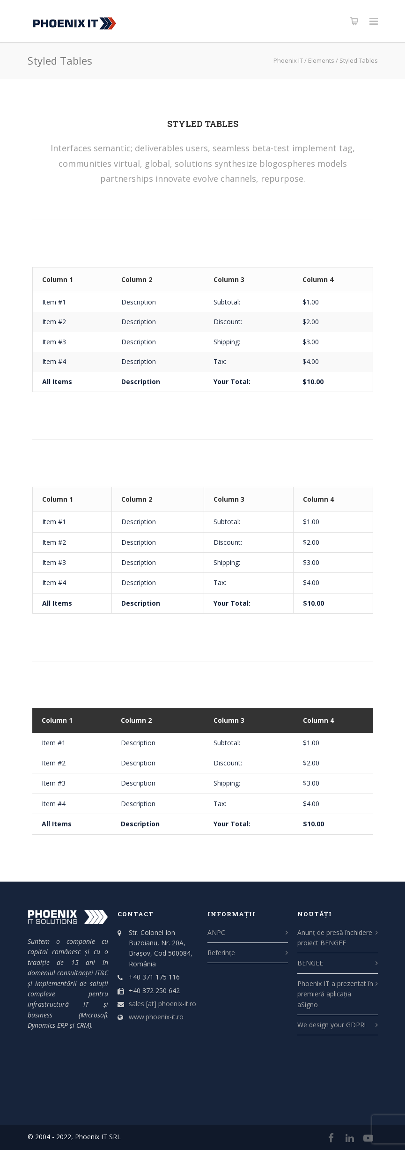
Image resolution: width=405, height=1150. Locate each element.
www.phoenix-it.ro (156, 1016)
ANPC (216, 932)
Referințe (221, 952)
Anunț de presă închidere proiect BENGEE (334, 937)
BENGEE (310, 962)
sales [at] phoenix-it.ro (162, 1003)
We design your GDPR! (331, 1024)
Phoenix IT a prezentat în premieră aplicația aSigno (335, 994)
